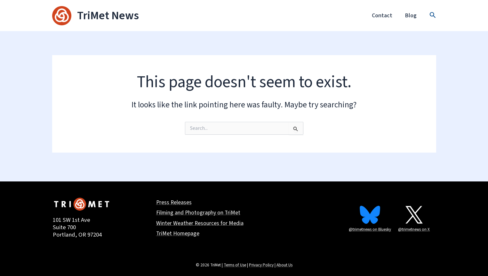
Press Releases (174, 203)
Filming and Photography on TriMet (198, 213)
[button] (432, 16)
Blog (411, 16)
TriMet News (108, 15)
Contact (384, 16)
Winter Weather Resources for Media (200, 224)
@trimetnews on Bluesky (370, 229)
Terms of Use (235, 265)
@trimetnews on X (414, 229)
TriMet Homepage (178, 234)
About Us (284, 265)
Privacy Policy (261, 265)
